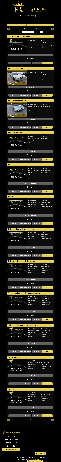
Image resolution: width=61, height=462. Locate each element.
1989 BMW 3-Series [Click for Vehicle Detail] (19, 36)
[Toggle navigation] (20, 15)
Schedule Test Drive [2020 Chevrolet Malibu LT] (25, 127)
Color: (42, 44)
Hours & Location (29, 15)
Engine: (30, 46)
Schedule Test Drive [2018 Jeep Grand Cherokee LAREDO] (25, 255)
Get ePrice (30, 55)
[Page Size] (41, 32)
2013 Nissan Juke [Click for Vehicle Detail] (15, 357)
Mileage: (30, 44)
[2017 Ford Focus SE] (17, 173)
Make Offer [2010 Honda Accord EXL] (37, 223)
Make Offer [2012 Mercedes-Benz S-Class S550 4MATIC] (37, 351)
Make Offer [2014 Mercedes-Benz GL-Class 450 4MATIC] (37, 319)
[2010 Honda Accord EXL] (17, 205)
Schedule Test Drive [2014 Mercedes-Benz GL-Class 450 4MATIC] (25, 319)
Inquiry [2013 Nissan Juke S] (14, 384)
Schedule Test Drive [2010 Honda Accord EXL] (25, 223)
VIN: (29, 42)
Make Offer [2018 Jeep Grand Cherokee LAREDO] (37, 255)
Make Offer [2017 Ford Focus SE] (37, 191)
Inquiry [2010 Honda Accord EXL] (14, 223)
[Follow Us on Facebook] (7, 443)
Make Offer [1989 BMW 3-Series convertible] (37, 63)
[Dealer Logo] (30, 7)
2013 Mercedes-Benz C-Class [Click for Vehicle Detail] (21, 261)
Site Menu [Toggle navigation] (5, 18)
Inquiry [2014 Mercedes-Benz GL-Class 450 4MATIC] (14, 319)
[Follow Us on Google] (14, 443)
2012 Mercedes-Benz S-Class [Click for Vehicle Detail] (23, 325)
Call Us (39, 15)
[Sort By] (28, 32)
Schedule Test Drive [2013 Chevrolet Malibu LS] (25, 95)
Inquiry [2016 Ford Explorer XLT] (14, 159)
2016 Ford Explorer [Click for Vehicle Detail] (16, 133)
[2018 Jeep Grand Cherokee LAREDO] (17, 238)
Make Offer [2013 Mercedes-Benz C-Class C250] (37, 287)
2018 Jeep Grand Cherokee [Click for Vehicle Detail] (21, 229)
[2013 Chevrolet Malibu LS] (17, 77)
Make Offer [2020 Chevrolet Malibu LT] (37, 127)
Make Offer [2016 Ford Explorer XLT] (37, 159)
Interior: (43, 47)
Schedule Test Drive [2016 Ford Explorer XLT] (25, 159)
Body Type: (44, 42)
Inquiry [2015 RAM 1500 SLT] (14, 413)
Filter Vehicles (30, 25)
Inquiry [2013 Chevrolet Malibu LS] (14, 95)
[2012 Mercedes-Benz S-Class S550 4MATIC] (17, 334)
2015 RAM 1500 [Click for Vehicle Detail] (14, 389)
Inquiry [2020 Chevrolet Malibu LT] (14, 127)
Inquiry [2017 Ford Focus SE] (14, 191)
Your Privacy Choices (40, 454)
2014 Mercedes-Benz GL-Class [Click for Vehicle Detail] (24, 293)
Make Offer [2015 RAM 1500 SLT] (37, 413)
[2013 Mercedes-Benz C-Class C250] (17, 270)
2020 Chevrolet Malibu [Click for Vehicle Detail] (17, 101)
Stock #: (30, 40)
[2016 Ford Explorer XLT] (17, 141)
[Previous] (8, 29)
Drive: (42, 40)
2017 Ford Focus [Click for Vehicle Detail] (15, 165)
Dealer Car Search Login (20, 454)
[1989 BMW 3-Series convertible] (17, 45)
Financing (47, 63)
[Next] (52, 29)
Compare (31, 58)
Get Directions (40, 450)
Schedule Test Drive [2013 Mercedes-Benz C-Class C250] (25, 287)
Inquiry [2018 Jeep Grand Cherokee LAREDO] (14, 255)
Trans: (29, 47)
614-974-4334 (11, 440)
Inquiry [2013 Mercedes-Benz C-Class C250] (14, 287)
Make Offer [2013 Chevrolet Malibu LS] (37, 95)
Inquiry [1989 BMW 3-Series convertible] (14, 63)
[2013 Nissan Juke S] (17, 366)
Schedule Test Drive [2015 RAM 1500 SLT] (25, 413)
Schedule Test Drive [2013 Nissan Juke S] (25, 384)
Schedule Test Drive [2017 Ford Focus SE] (25, 191)
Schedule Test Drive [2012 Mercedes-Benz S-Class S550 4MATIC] (25, 351)
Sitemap (32, 454)
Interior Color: (45, 46)
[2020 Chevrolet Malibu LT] (17, 109)
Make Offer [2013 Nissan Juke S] (37, 384)
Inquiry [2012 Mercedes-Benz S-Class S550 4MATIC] (14, 351)
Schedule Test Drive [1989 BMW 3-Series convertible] (25, 63)
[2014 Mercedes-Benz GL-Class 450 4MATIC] (17, 302)
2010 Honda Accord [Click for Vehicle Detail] (16, 197)
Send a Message (11, 446)
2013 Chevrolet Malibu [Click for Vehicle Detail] (17, 69)
